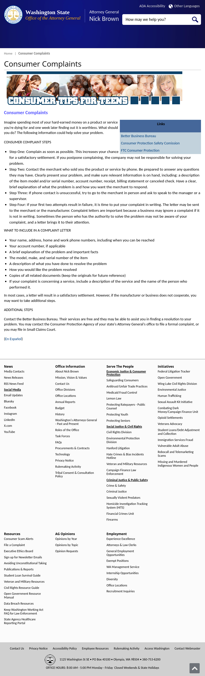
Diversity (112, 579)
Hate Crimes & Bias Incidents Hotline (125, 456)
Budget (60, 408)
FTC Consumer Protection (140, 150)
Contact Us (62, 384)
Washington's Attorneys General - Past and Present (76, 422)
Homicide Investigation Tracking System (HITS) (127, 505)
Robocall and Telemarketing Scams (176, 454)
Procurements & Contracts (72, 448)
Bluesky (9, 401)
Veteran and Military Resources (127, 464)
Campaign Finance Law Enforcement (121, 472)
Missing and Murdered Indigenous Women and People (178, 463)
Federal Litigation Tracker (174, 371)
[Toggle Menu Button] (9, 39)
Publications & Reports (18, 569)
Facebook (10, 407)
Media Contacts (14, 371)
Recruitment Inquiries (121, 591)
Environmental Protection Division (123, 440)
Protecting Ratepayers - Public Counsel (126, 406)
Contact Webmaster (187, 648)
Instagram (10, 414)
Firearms (112, 519)
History (60, 414)
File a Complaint (14, 545)
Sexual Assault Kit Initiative (175, 402)
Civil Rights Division (119, 432)
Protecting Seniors (118, 420)
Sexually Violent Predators (123, 498)
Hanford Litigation (118, 448)
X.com (8, 426)
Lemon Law (114, 398)
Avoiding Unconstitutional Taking (25, 563)
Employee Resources (95, 648)
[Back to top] (195, 668)
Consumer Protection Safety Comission (150, 143)
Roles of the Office (67, 430)
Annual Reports (65, 402)
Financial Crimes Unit (120, 514)
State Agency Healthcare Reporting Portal (20, 621)
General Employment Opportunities (120, 553)
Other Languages (184, 6)
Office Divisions (65, 389)
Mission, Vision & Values (71, 377)
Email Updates (13, 395)
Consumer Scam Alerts (18, 539)
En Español (13, 339)
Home (8, 53)
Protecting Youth (117, 414)
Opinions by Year (66, 539)
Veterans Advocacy (170, 424)
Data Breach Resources (19, 603)
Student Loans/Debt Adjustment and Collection (179, 432)
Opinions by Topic (66, 545)
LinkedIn (9, 420)
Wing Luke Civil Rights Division (177, 384)
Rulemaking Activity (68, 466)
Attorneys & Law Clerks (121, 545)
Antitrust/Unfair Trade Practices (127, 386)
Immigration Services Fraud (175, 440)
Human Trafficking (169, 396)
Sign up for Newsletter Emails (23, 557)
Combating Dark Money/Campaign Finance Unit (178, 410)
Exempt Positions (118, 561)
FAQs (58, 442)
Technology (62, 454)
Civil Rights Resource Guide (21, 588)
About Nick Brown (67, 371)
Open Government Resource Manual (22, 595)
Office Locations (65, 396)
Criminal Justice (117, 491)
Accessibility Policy (65, 648)
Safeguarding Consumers (123, 380)
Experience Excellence (121, 539)
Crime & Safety (116, 485)
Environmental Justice (172, 389)
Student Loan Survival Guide (22, 575)
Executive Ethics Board (18, 551)
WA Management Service (123, 567)
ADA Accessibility (152, 6)
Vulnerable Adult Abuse (173, 446)
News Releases (13, 377)
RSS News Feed (13, 384)
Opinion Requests (66, 551)
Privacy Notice (64, 460)
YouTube (9, 432)
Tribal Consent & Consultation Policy (74, 474)
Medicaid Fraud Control (122, 392)
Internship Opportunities (123, 573)
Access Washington (156, 648)
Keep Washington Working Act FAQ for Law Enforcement (23, 611)
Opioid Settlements (170, 418)
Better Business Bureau (138, 136)
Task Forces (62, 436)
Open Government (170, 377)
